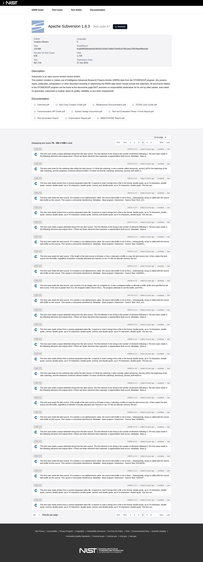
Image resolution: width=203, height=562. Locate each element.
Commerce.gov (98, 536)
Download (120, 27)
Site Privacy (40, 531)
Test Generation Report (46, 118)
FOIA (127, 531)
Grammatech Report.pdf (78, 118)
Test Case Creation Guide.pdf (71, 105)
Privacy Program (66, 531)
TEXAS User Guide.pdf (144, 105)
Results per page (50, 515)
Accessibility (52, 531)
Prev (125, 142)
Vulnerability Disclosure (96, 531)
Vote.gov (132, 536)
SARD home (38, 10)
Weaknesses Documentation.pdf (109, 105)
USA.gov (123, 536)
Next (161, 142)
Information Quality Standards (78, 536)
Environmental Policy (140, 531)
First (118, 142)
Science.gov (112, 536)
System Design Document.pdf (86, 111)
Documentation (97, 10)
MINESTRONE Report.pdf (111, 118)
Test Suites (76, 10)
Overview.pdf (41, 105)
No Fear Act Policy (115, 531)
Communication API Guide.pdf (49, 111)
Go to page (158, 137)
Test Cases (57, 10)
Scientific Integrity (159, 531)
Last (168, 142)
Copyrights (80, 531)
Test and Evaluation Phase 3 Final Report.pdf (131, 111)
